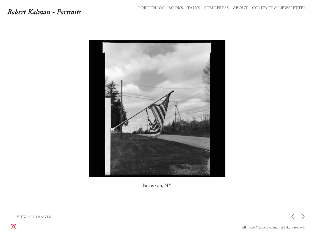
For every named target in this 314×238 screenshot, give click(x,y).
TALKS (193, 7)
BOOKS (175, 7)
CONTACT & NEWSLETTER (279, 7)
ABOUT (240, 7)
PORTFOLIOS (151, 7)
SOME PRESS (216, 7)
